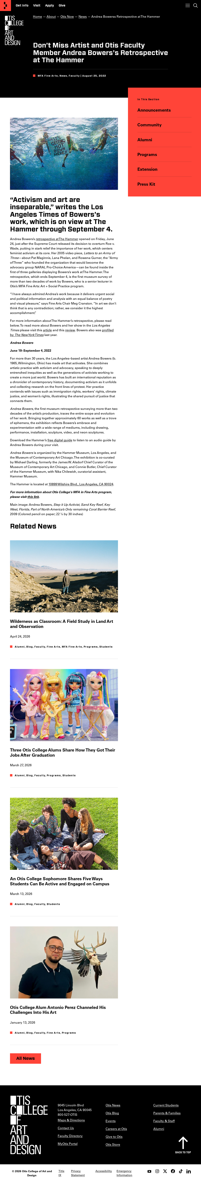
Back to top (183, 1152)
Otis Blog (112, 1113)
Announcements (154, 109)
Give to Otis (114, 1136)
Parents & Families (167, 1113)
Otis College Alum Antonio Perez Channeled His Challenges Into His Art (58, 1009)
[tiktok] (180, 1171)
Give (62, 5)
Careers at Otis (116, 1129)
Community (150, 124)
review (70, 330)
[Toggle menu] (187, 5)
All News (25, 1058)
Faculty (39, 647)
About (51, 16)
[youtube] (149, 1171)
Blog (29, 647)
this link (33, 497)
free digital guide (60, 440)
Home (37, 16)
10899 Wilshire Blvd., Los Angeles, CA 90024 (80, 484)
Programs (147, 154)
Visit (36, 5)
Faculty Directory (70, 1136)
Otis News (113, 1105)
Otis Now (67, 16)
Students (106, 647)
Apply (49, 5)
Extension (148, 169)
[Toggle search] (195, 5)
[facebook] (173, 1171)
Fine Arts (53, 647)
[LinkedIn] (188, 1171)
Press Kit (146, 183)
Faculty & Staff (164, 1121)
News (83, 16)
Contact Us (66, 1128)
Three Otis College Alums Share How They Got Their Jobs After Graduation (62, 752)
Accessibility (103, 1171)
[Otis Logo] (14, 30)
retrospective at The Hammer (57, 239)
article (47, 330)
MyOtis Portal (68, 1144)
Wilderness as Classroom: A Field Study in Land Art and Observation (61, 624)
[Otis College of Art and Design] (5, 5)
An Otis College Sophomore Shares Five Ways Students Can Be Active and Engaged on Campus (59, 881)
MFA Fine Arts (72, 647)
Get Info (22, 5)
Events (111, 1121)
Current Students (166, 1105)
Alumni (145, 139)
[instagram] (157, 1171)
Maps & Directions (71, 1120)
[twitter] (165, 1171)
